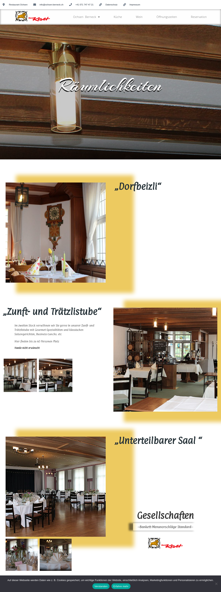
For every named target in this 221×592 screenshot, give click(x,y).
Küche (118, 17)
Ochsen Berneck (86, 17)
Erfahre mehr (121, 586)
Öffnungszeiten (167, 17)
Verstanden (100, 586)
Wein (139, 17)
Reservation (199, 17)
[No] (216, 584)
